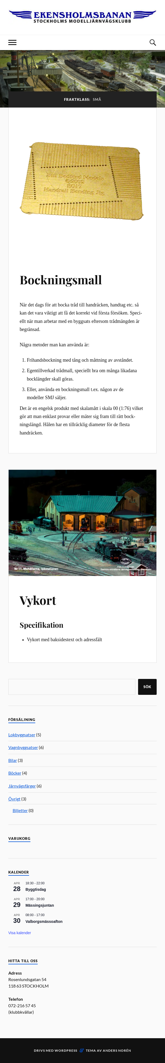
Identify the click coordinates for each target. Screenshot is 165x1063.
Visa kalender (19, 933)
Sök (147, 687)
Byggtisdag (36, 889)
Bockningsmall (61, 279)
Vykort (38, 600)
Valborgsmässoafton (44, 921)
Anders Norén (117, 1050)
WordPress (66, 1050)
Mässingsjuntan (40, 905)
